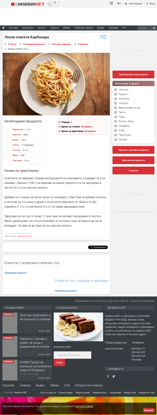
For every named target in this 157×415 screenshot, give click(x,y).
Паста (13, 44)
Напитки (123, 89)
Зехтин (16, 150)
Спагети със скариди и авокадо (81, 280)
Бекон (15, 139)
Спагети (84, 44)
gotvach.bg (24, 236)
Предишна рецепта (15, 272)
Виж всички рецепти (133, 160)
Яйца (15, 155)
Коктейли (124, 98)
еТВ (67, 385)
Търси (59, 362)
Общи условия (83, 392)
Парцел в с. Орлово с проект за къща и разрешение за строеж (34, 342)
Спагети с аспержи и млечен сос (32, 262)
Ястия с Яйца (126, 121)
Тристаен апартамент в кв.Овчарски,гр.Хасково (35, 317)
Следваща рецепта (66, 290)
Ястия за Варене (62, 44)
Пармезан (18, 129)
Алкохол (123, 103)
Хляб (121, 130)
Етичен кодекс (66, 392)
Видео (40, 385)
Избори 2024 (130, 392)
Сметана (17, 160)
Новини (54, 27)
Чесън (16, 144)
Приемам (149, 410)
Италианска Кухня (34, 44)
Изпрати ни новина (89, 385)
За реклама (115, 392)
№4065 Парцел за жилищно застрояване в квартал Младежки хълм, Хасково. (36, 368)
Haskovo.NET (20, 392)
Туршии (123, 94)
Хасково (8, 385)
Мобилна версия (48, 392)
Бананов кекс (62, 346)
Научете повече (84, 406)
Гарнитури (125, 134)
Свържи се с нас (147, 392)
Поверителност (99, 392)
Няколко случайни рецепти (133, 150)
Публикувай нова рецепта (133, 74)
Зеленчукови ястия (129, 107)
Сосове (123, 139)
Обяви (54, 385)
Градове (113, 27)
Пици (122, 116)
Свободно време (83, 27)
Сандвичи (124, 125)
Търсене (133, 170)
